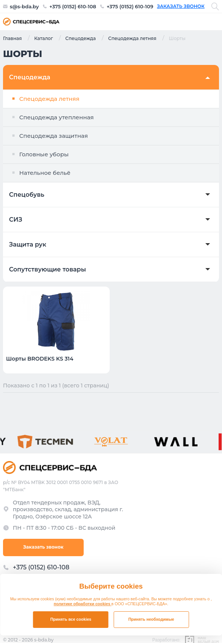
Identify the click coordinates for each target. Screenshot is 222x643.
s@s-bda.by (24, 6)
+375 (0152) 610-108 (72, 6)
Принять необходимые (151, 619)
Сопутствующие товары (47, 269)
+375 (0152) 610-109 (130, 6)
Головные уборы (44, 154)
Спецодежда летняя (132, 38)
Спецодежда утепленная (56, 117)
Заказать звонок (181, 6)
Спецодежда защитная (53, 135)
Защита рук (27, 244)
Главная (12, 38)
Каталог (43, 38)
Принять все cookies (70, 619)
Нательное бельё (44, 172)
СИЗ (15, 219)
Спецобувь (26, 194)
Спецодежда (80, 38)
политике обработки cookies (83, 603)
